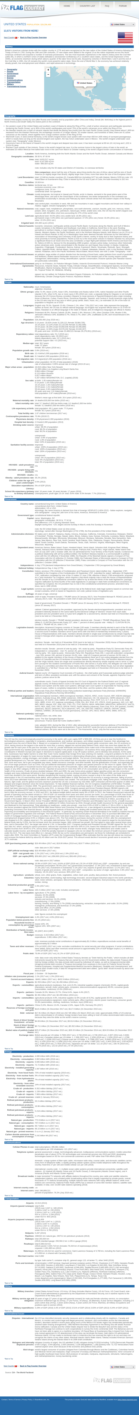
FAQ (107, 6)
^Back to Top (8, 279)
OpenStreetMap (119, 109)
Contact (4, 1399)
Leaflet (106, 109)
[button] (94, 81)
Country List (87, 6)
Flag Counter (22, 7)
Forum (123, 6)
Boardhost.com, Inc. (42, 1399)
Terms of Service (14, 1399)
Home (67, 6)
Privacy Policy (27, 1399)
